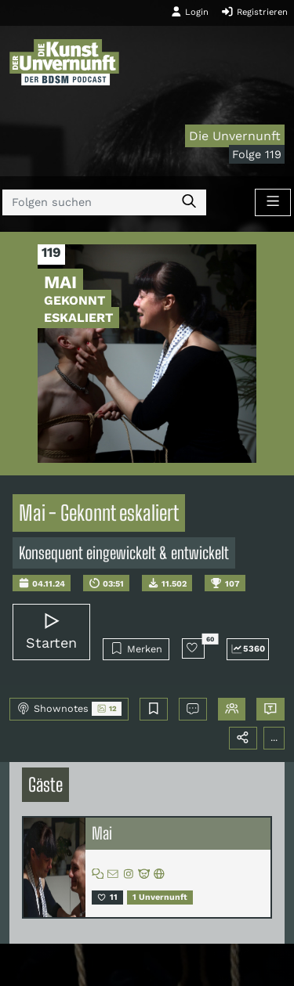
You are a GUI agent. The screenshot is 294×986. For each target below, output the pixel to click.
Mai (102, 833)
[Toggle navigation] (273, 203)
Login (189, 11)
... (274, 737)
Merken (136, 648)
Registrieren (254, 11)
